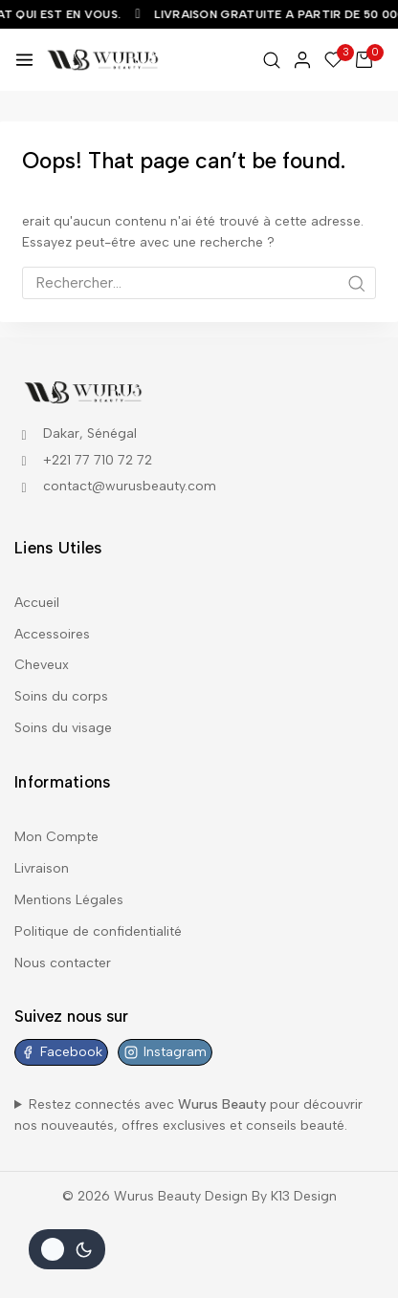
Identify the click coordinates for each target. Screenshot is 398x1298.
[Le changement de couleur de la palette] (67, 1249)
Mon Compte (56, 837)
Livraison (41, 868)
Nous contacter (62, 963)
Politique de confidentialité (98, 931)
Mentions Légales (68, 900)
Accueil (36, 603)
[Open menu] (24, 60)
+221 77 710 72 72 (97, 460)
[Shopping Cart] (370, 60)
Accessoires (52, 634)
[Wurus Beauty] (103, 59)
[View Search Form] (271, 60)
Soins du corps (61, 696)
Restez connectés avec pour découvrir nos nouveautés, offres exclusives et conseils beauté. (188, 1115)
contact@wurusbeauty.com (129, 486)
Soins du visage (63, 728)
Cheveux (41, 665)
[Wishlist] (334, 60)
